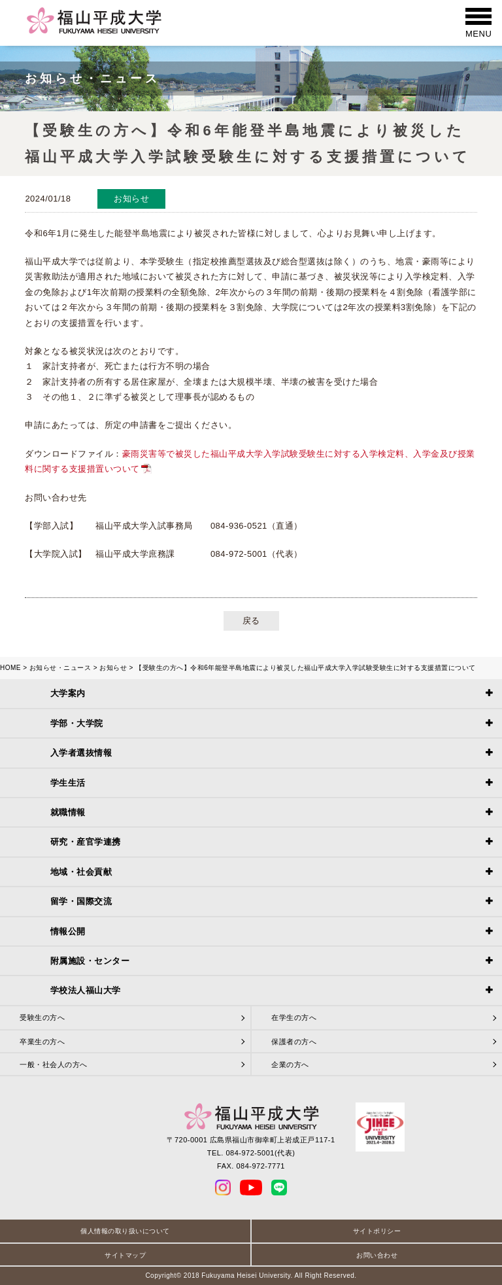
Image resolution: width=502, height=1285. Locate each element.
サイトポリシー (377, 1231)
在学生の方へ (293, 1017)
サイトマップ (125, 1255)
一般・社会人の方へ (54, 1064)
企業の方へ (290, 1064)
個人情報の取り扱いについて (125, 1231)
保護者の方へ (293, 1042)
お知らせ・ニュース (60, 667)
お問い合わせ (376, 1255)
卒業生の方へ (42, 1042)
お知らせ (113, 667)
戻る (251, 620)
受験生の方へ (42, 1017)
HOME (10, 667)
